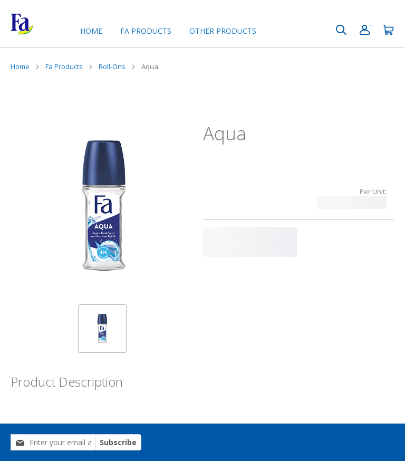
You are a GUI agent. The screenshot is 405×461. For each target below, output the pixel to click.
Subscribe (118, 442)
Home (91, 31)
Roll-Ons (112, 66)
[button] (102, 328)
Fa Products (64, 66)
